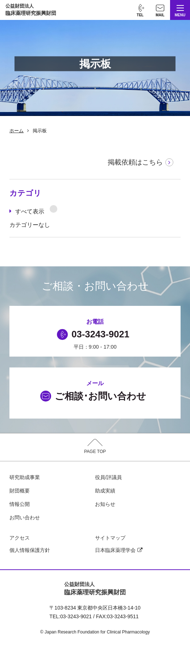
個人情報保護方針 (29, 550)
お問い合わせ (24, 517)
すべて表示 (36, 210)
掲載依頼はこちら (135, 162)
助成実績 (105, 491)
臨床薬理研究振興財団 (30, 9)
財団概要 (19, 491)
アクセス (19, 538)
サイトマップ (110, 538)
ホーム (16, 130)
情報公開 (19, 504)
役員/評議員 (108, 477)
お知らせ (105, 504)
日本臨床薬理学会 (118, 550)
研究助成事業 (24, 477)
